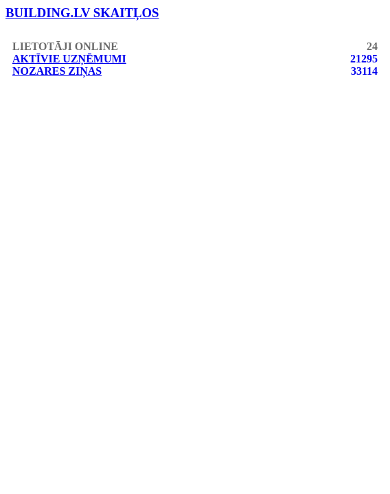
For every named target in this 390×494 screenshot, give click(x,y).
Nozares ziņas (57, 71)
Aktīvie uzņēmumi (69, 58)
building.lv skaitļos (82, 12)
